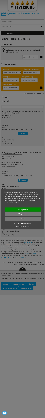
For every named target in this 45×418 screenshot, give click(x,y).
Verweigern (23, 214)
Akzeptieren (23, 209)
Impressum (17, 226)
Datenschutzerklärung (25, 226)
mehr (23, 218)
